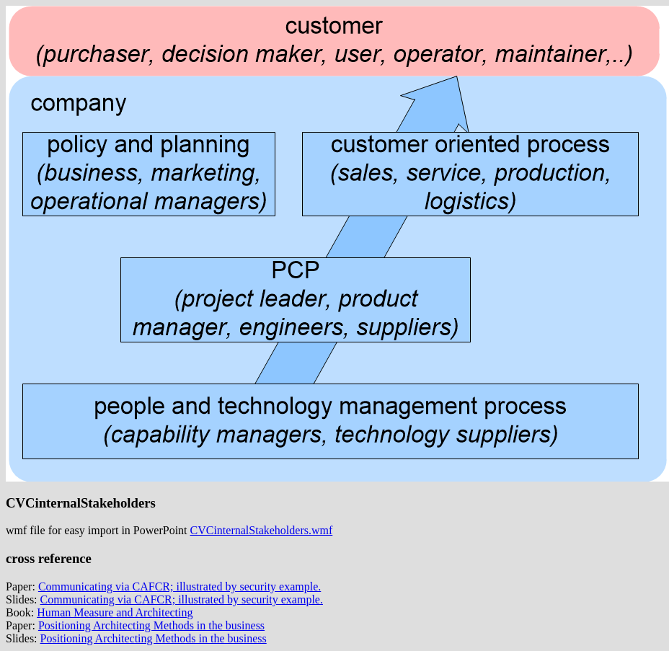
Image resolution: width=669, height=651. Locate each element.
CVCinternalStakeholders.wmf (261, 530)
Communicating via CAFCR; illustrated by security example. (179, 586)
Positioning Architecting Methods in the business (151, 625)
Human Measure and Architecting (114, 612)
